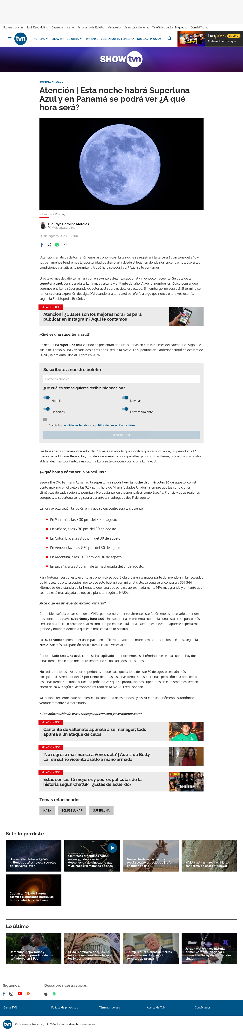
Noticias (41, 38)
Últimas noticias (13, 27)
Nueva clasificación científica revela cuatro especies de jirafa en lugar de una (149, 863)
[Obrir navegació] (9, 38)
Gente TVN (10, 1007)
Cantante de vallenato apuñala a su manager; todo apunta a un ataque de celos (94, 732)
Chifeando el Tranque (222, 41)
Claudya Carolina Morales (68, 224)
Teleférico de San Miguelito (169, 27)
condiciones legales (76, 425)
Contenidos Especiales (118, 38)
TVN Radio (92, 38)
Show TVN (58, 38)
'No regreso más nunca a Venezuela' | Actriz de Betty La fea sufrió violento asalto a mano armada (96, 757)
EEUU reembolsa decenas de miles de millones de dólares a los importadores (90, 955)
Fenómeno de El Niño (91, 27)
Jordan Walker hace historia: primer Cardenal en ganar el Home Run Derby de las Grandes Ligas (208, 953)
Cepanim (57, 27)
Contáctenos (203, 1007)
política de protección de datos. (115, 425)
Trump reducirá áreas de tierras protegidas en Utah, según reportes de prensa (149, 955)
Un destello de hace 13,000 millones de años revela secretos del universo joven (33, 863)
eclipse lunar (72, 810)
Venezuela (114, 27)
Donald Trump (199, 27)
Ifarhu (70, 27)
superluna (101, 810)
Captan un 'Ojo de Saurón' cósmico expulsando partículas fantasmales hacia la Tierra (31, 897)
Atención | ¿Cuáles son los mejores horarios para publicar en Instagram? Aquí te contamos (92, 317)
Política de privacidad (64, 1007)
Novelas (142, 38)
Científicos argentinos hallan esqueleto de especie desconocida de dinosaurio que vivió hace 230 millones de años (90, 861)
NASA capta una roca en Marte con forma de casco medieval (207, 864)
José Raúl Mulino (37, 27)
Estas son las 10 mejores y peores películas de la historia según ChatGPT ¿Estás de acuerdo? (92, 782)
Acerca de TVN (156, 1007)
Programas (160, 38)
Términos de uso (109, 1007)
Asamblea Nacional (136, 27)
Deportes (75, 38)
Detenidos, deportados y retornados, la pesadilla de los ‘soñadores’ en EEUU (31, 955)
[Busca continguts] (169, 39)
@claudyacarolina (61, 227)
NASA (47, 810)
